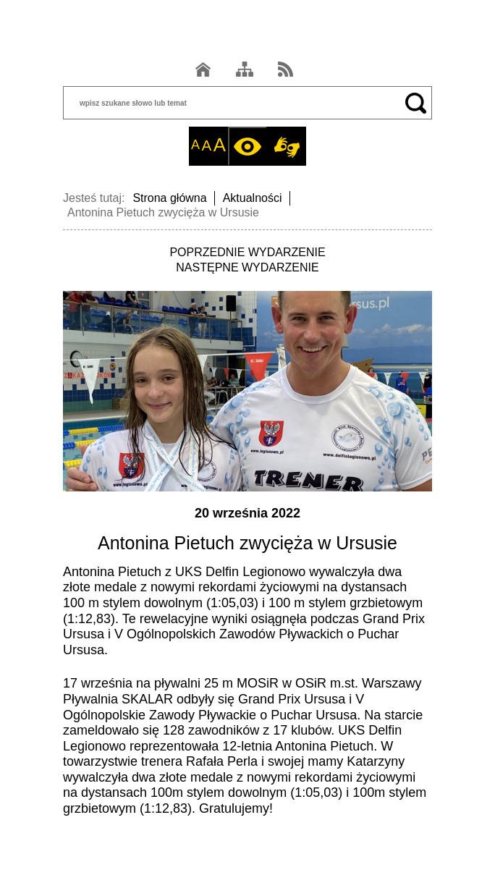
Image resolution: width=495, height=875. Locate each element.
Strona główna (169, 198)
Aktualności (252, 198)
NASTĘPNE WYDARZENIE (247, 267)
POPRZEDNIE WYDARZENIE (247, 252)
